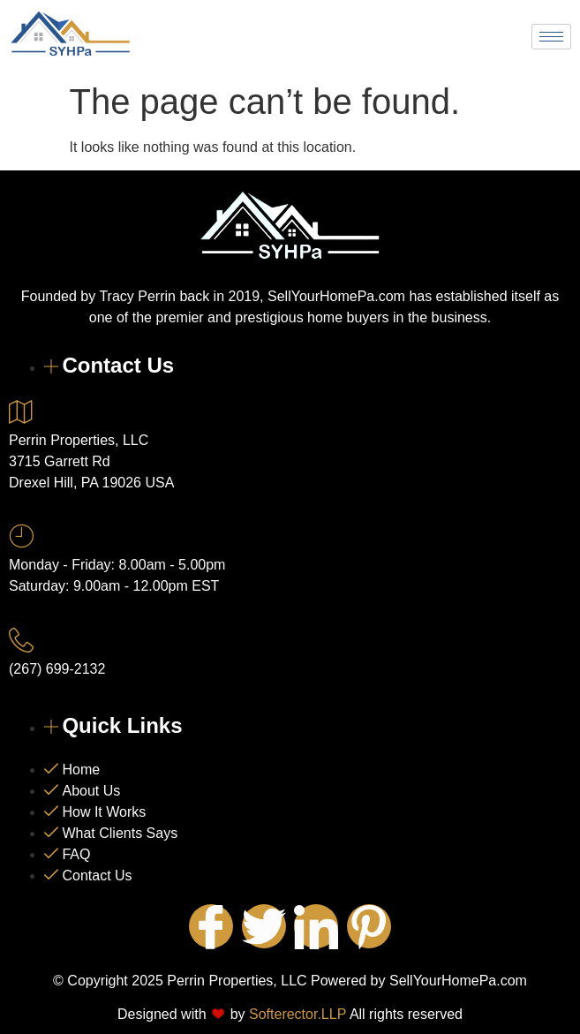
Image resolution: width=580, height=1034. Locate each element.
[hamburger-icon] (551, 36)
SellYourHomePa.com (458, 980)
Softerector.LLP (297, 1014)
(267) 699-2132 (57, 668)
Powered (337, 980)
